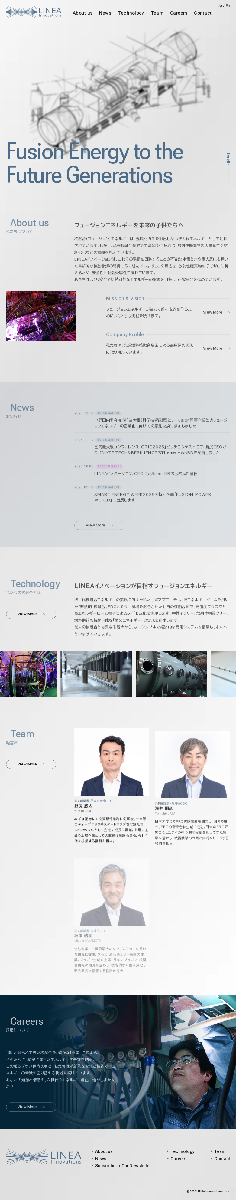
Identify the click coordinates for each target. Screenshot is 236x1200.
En (228, 5)
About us (82, 13)
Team (157, 13)
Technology (131, 13)
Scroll (228, 158)
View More (216, 322)
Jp (220, 5)
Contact (203, 13)
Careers (178, 13)
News (105, 13)
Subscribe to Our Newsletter (123, 1165)
